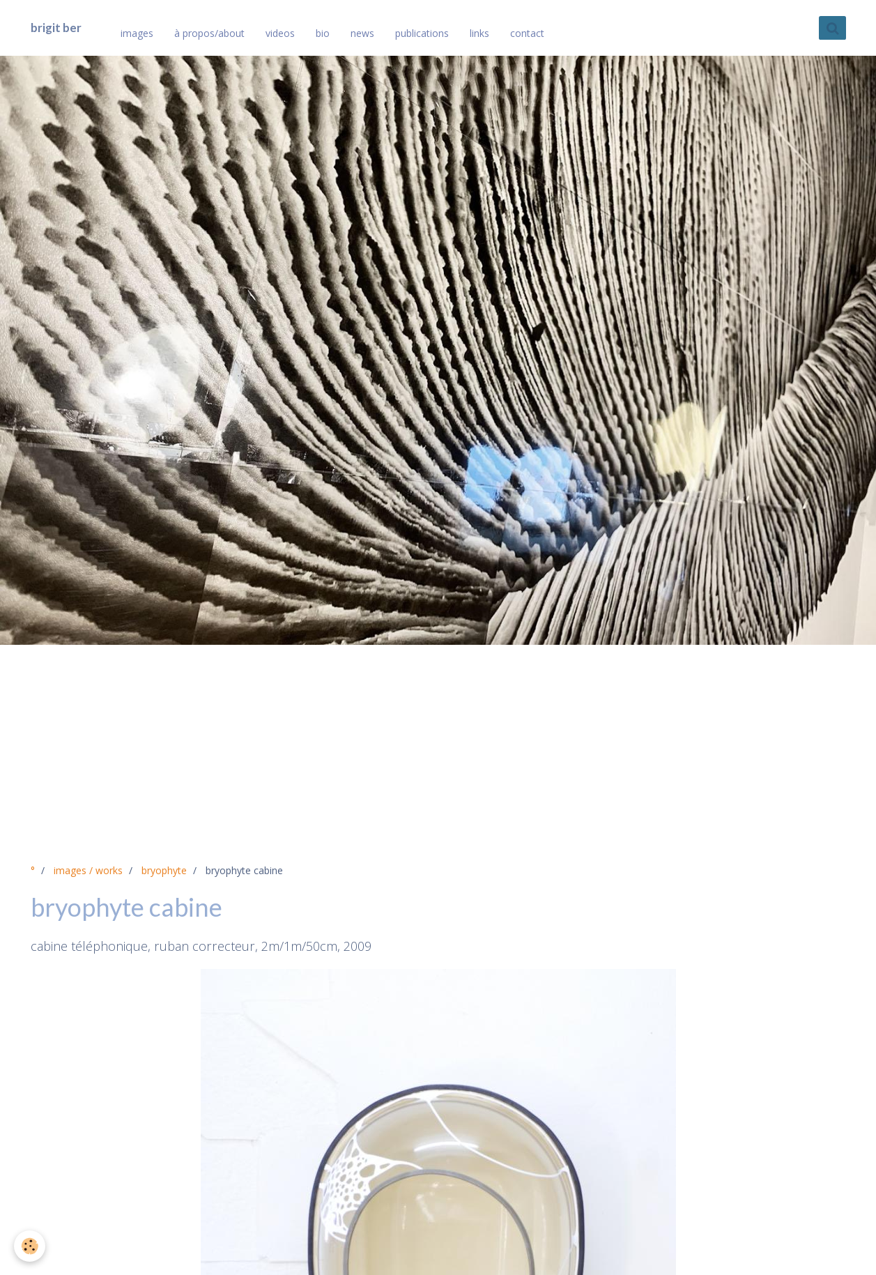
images (137, 33)
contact (527, 33)
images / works (88, 870)
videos (280, 33)
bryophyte (164, 870)
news (362, 33)
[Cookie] (29, 1246)
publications (422, 33)
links (479, 33)
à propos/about (209, 33)
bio (323, 33)
